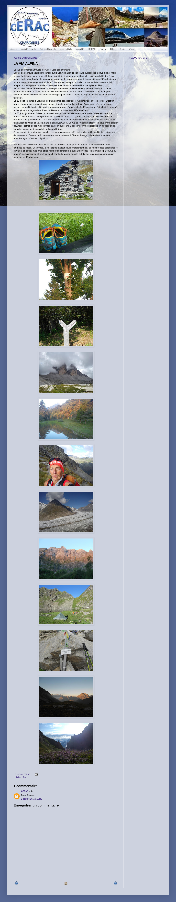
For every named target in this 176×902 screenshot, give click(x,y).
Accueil (13, 49)
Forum (103, 49)
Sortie (122, 49)
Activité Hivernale (48, 49)
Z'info (131, 49)
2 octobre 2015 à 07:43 (31, 799)
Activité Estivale (28, 49)
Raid (24, 777)
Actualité (80, 49)
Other (112, 49)
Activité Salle (66, 49)
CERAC (91, 49)
